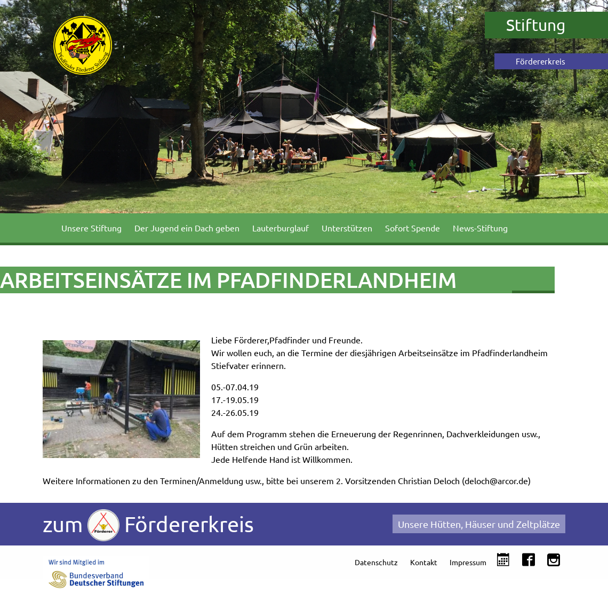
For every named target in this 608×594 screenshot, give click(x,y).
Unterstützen (347, 227)
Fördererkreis (540, 61)
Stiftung (535, 24)
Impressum (468, 562)
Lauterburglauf (280, 227)
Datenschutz (376, 562)
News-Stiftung (480, 227)
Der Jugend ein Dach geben (186, 227)
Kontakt (423, 562)
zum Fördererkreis (148, 525)
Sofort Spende (412, 227)
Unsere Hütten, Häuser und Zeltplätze (479, 523)
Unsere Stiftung (91, 227)
